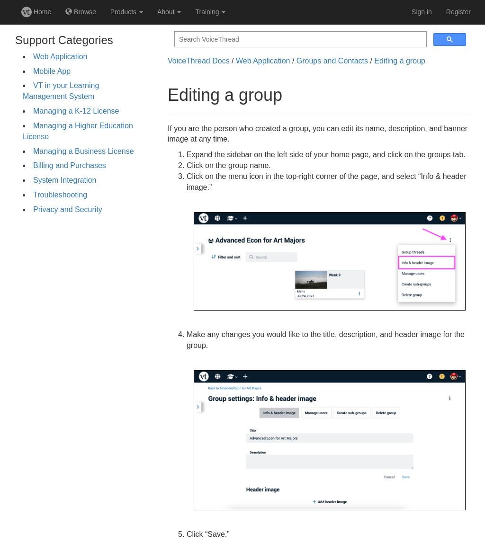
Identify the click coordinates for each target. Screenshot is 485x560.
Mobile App (52, 71)
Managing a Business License (83, 151)
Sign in (422, 12)
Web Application (60, 57)
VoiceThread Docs (199, 61)
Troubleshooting (60, 195)
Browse (80, 12)
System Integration (64, 180)
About (169, 12)
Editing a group (399, 61)
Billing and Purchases (69, 165)
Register (458, 12)
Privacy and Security (67, 209)
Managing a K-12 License (76, 111)
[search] (299, 39)
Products (126, 12)
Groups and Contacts (332, 61)
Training (210, 12)
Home (36, 12)
